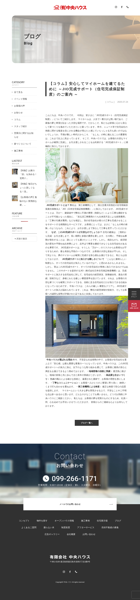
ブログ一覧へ (87, 423)
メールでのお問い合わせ (70, 504)
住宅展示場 (102, 521)
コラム (17, 119)
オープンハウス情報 (64, 521)
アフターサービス (85, 527)
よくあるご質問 (28, 527)
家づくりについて (22, 144)
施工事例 (18, 151)
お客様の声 (19, 106)
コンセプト (24, 521)
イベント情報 (20, 99)
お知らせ (18, 112)
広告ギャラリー (52, 534)
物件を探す (42, 521)
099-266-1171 (74, 478)
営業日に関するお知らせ (23, 135)
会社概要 (71, 534)
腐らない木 (49, 527)
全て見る (18, 92)
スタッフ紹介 (20, 126)
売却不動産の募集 (110, 527)
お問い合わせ (89, 534)
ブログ (118, 521)
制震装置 (65, 527)
